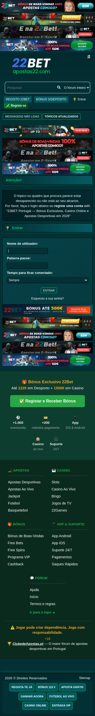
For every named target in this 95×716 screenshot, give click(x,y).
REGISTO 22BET (18, 99)
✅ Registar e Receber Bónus (47, 401)
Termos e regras (42, 604)
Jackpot (14, 496)
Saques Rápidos (65, 564)
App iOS (58, 543)
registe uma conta (68, 206)
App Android (61, 536)
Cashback (15, 564)
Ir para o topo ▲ (43, 612)
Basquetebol (18, 510)
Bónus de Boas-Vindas (26, 536)
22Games (59, 510)
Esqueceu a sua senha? (47, 298)
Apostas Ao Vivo (21, 489)
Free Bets (15, 543)
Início (34, 597)
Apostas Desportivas (24, 482)
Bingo (56, 496)
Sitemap (84, 678)
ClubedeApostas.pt (28, 644)
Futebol (14, 503)
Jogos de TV (61, 503)
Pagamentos (62, 557)
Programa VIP (19, 557)
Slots (56, 482)
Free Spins (16, 550)
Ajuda (34, 590)
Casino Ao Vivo (64, 489)
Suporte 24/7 (62, 550)
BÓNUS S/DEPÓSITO (51, 99)
